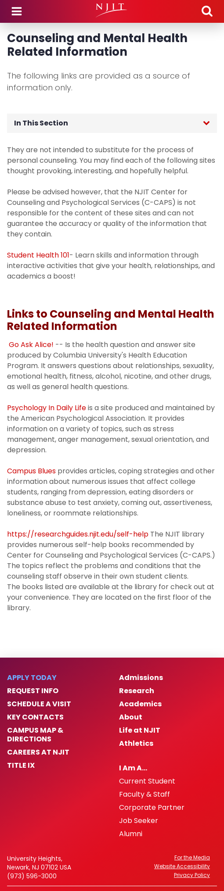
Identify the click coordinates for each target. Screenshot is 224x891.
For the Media (192, 857)
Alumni (130, 834)
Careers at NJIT (38, 752)
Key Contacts (35, 717)
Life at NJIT (139, 730)
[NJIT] (112, 11)
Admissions (141, 677)
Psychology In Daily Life (46, 408)
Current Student (147, 781)
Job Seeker (138, 820)
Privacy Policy (192, 875)
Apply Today (32, 677)
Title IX (21, 765)
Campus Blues (31, 471)
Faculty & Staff (144, 794)
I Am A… (133, 768)
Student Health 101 (38, 255)
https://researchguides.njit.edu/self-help (77, 534)
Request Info (32, 691)
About (130, 717)
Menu (16, 11)
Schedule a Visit (39, 704)
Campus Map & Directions (35, 735)
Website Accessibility (182, 866)
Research (136, 691)
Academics (140, 704)
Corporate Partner (151, 807)
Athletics (136, 743)
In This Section (41, 123)
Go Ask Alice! (31, 345)
